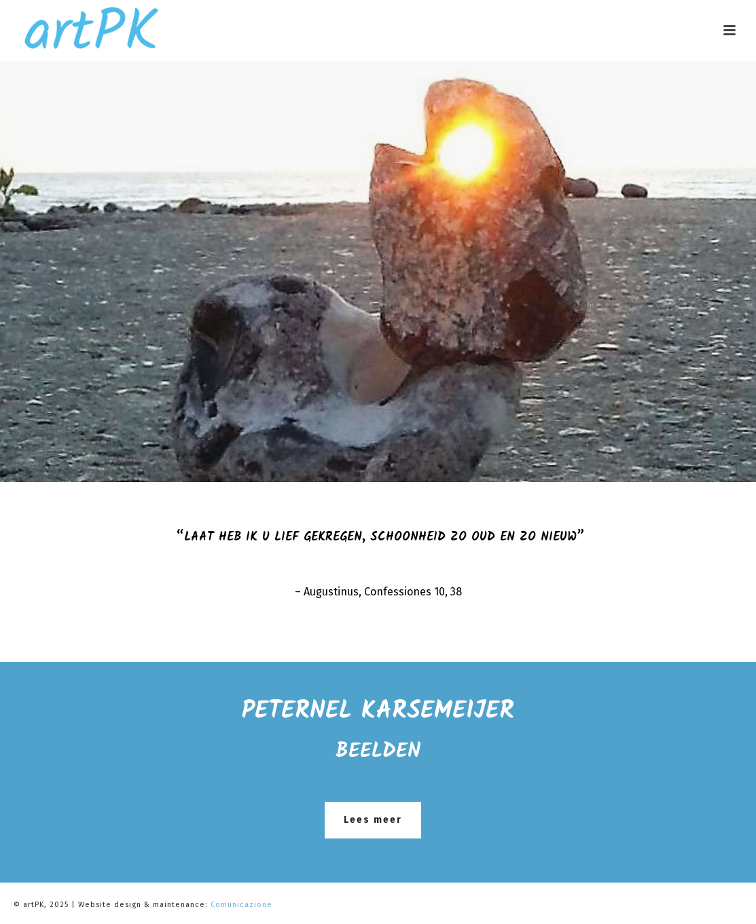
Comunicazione (241, 904)
